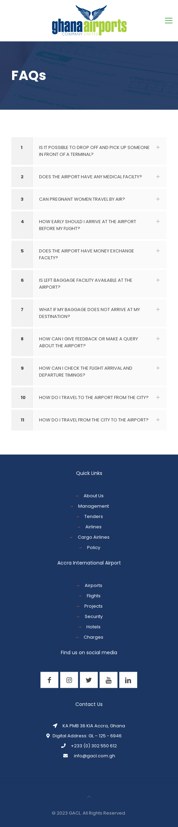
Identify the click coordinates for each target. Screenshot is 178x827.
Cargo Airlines (94, 537)
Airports (93, 585)
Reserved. (114, 813)
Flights (94, 595)
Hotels (93, 627)
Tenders (93, 516)
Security (94, 616)
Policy (93, 547)
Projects (93, 606)
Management (93, 506)
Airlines (93, 527)
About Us (94, 495)
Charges (93, 637)
